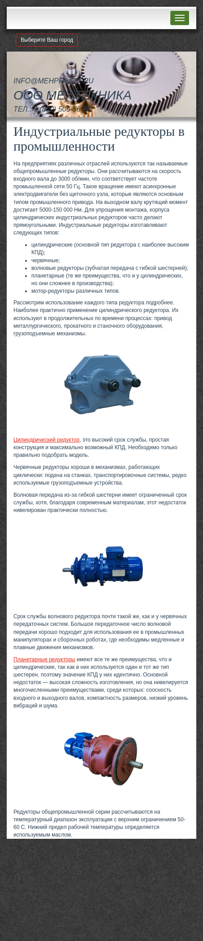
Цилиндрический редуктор (46, 440)
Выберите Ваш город (47, 40)
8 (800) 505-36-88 (62, 109)
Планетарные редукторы (44, 659)
